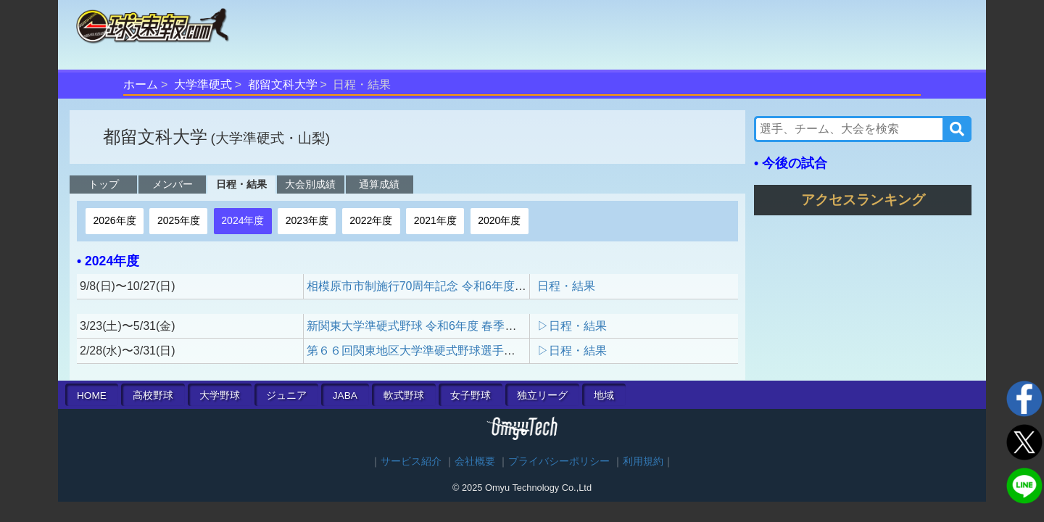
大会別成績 (310, 184)
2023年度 (307, 220)
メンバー (172, 184)
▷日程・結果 (572, 326)
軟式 (404, 395)
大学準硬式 (203, 84)
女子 (470, 395)
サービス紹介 (411, 461)
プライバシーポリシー (559, 461)
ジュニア (286, 395)
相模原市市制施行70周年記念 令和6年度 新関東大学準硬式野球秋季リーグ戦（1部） (526, 286)
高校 (153, 395)
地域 (604, 395)
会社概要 (475, 461)
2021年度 (435, 220)
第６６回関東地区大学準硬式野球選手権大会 (423, 350)
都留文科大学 (283, 84)
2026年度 (114, 220)
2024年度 (242, 220)
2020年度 (499, 220)
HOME (92, 395)
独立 (542, 395)
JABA (345, 395)
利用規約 (643, 461)
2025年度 (178, 220)
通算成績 (379, 184)
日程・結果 (241, 184)
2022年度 (370, 220)
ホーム (140, 84)
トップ (103, 184)
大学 (219, 395)
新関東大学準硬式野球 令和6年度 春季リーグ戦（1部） (450, 326)
